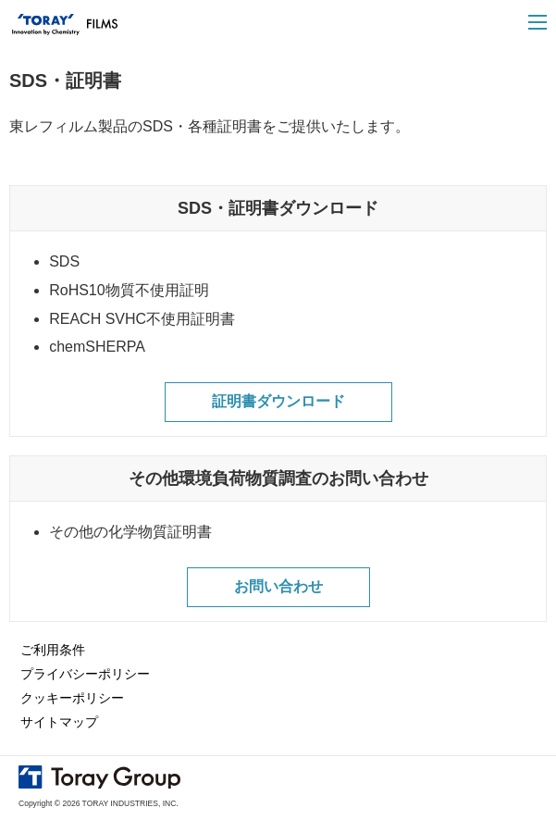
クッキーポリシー (72, 697)
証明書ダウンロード (278, 401)
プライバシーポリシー (85, 673)
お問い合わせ (278, 586)
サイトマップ (59, 721)
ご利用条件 (52, 649)
